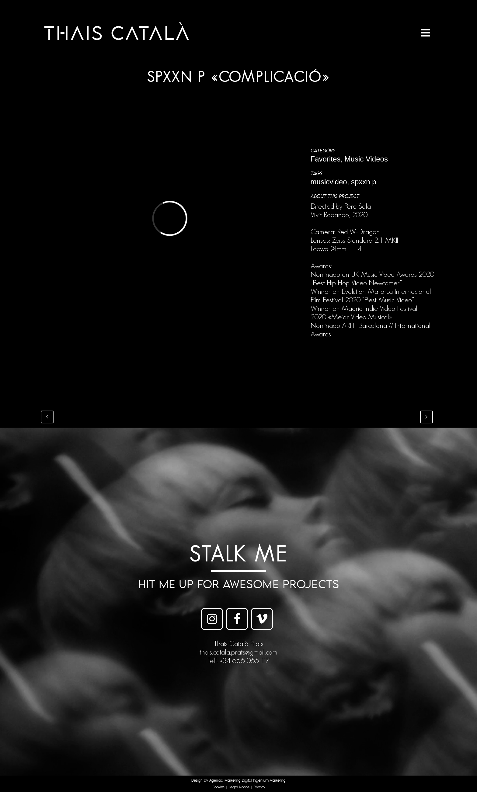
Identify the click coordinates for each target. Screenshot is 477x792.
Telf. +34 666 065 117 (238, 660)
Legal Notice (239, 787)
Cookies (218, 787)
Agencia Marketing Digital (230, 781)
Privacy (259, 787)
